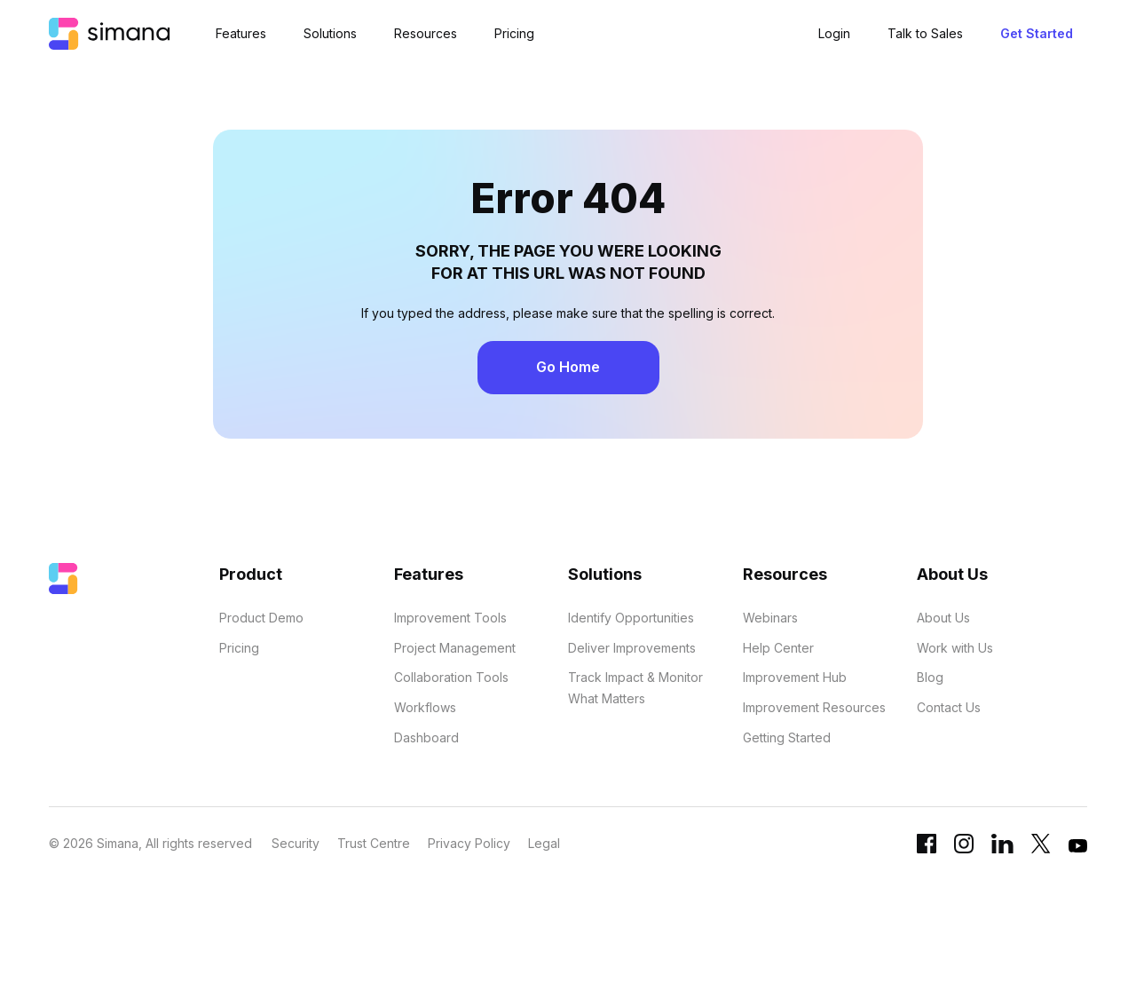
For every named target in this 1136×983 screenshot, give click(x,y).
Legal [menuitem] (544, 843)
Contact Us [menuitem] (949, 707)
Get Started (1036, 33)
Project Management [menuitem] (455, 647)
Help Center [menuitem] (778, 647)
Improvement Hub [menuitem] (795, 677)
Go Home (568, 367)
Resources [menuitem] (425, 33)
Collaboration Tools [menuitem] (451, 677)
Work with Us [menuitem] (955, 647)
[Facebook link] (926, 848)
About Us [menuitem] (943, 617)
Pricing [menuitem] (514, 33)
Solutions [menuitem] (330, 33)
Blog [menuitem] (930, 677)
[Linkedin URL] (1002, 848)
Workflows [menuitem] (425, 707)
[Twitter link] (1041, 848)
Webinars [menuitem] (770, 617)
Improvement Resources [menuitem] (814, 707)
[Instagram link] (964, 848)
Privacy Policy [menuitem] (469, 843)
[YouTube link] (1078, 850)
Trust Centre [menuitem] (373, 843)
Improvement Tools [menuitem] (450, 617)
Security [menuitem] (296, 843)
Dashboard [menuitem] (426, 737)
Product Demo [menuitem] (261, 617)
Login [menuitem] (834, 33)
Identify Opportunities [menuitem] (631, 617)
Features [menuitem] (241, 33)
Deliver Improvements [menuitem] (632, 647)
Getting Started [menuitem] (787, 737)
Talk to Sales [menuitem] (925, 33)
